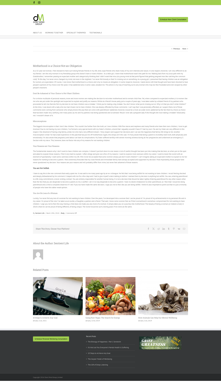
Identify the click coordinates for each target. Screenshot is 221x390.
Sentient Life (39, 213)
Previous (176, 49)
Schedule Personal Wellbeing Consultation (51, 339)
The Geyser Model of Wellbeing (100, 359)
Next (184, 49)
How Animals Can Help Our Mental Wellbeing (157, 317)
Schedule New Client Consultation (173, 19)
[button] (35, 299)
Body (63, 213)
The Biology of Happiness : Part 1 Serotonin (104, 342)
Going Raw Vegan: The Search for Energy (103, 317)
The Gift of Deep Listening (98, 365)
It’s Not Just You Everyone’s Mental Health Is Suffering (108, 347)
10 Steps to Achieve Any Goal (45, 317)
